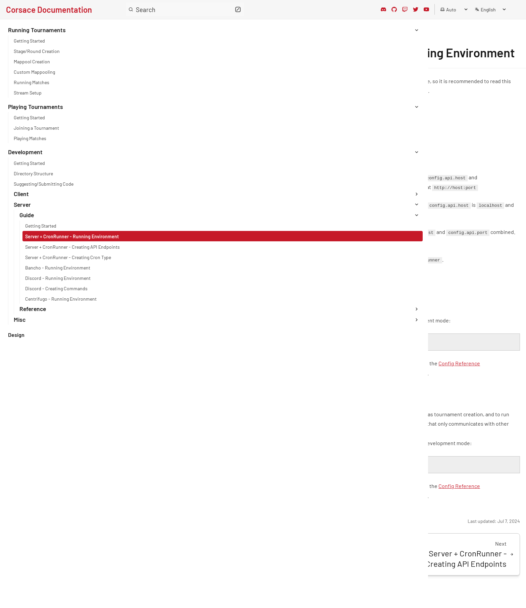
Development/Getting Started (183, 144)
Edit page (148, 538)
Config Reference (174, 289)
